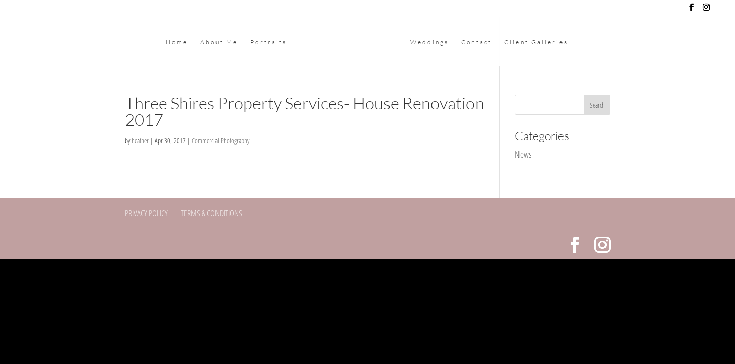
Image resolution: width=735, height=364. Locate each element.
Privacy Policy (146, 213)
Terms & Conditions (211, 213)
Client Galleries (536, 42)
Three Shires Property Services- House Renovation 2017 (304, 111)
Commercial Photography (220, 140)
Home (177, 42)
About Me (219, 42)
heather (140, 140)
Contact (476, 42)
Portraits (268, 42)
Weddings (429, 42)
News (523, 154)
